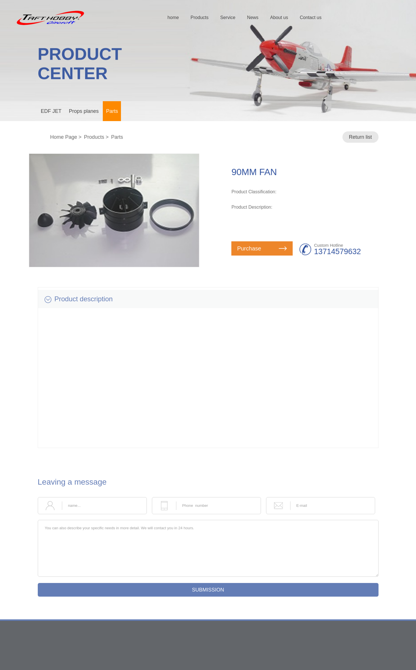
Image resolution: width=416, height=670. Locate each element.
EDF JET (51, 111)
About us (279, 17)
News (252, 17)
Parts (112, 111)
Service (227, 17)
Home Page (63, 137)
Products (199, 17)
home (173, 17)
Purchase (264, 248)
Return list (360, 137)
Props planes (84, 111)
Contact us (310, 17)
